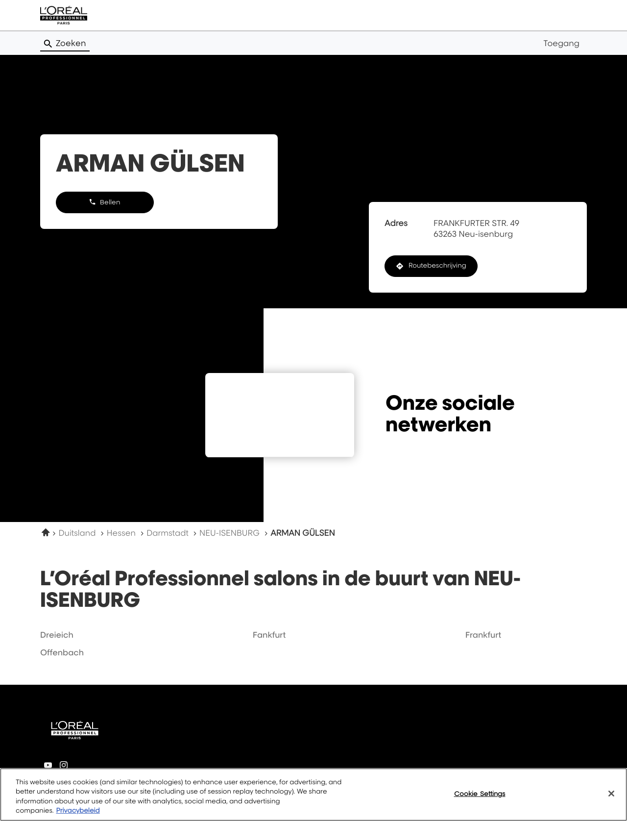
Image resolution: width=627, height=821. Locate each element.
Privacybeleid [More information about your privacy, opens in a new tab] (77, 815)
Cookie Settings (480, 797)
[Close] (611, 797)
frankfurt (483, 635)
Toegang (561, 43)
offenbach (62, 652)
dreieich (56, 635)
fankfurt (269, 635)
